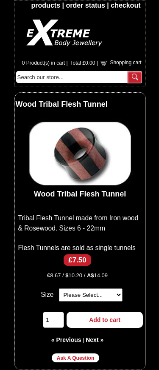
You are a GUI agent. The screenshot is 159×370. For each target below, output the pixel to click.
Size (47, 294)
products (45, 5)
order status (85, 5)
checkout (125, 5)
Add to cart (104, 319)
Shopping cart (125, 62)
